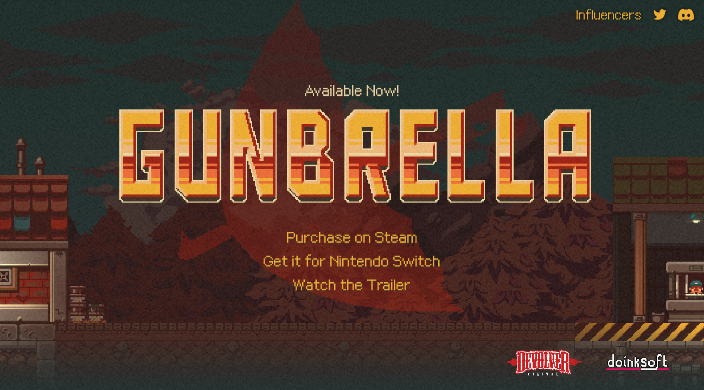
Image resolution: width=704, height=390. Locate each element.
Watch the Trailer (352, 284)
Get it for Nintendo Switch (352, 260)
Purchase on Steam (352, 236)
